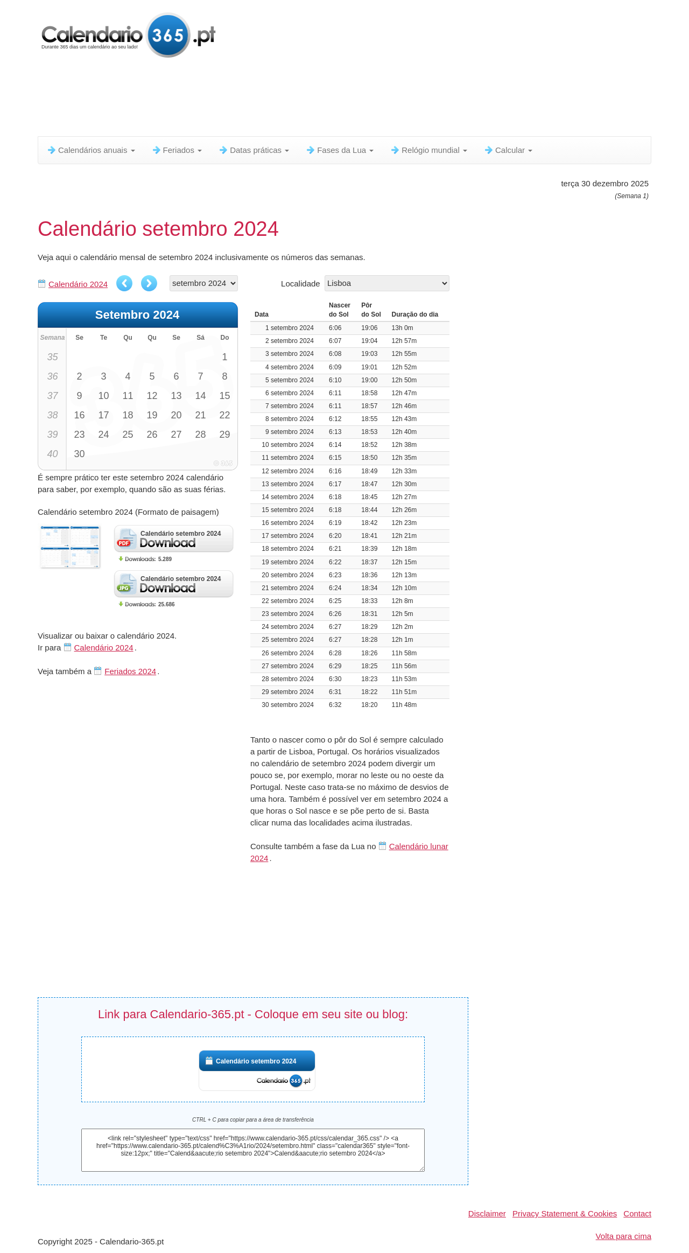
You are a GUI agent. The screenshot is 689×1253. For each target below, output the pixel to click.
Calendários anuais (90, 150)
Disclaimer (487, 1213)
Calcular (507, 150)
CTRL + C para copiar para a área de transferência (253, 1120)
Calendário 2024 (78, 284)
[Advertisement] (299, 99)
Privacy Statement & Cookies (564, 1213)
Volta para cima (623, 1236)
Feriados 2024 (130, 671)
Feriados (176, 150)
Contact (637, 1213)
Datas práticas (253, 150)
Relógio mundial (428, 150)
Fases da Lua (339, 150)
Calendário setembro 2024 (256, 1061)
